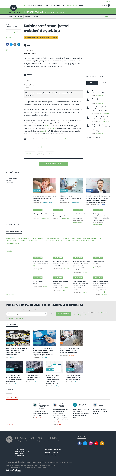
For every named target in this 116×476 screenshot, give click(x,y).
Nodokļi (69, 238)
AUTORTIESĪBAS (19, 455)
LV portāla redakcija (53, 449)
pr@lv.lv (57, 455)
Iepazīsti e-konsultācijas (15, 318)
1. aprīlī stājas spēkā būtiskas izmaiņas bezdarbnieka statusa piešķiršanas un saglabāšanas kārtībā (53, 379)
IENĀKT (108, 1)
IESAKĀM (9, 251)
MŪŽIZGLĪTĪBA (10, 183)
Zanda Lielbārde (29, 85)
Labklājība (11, 240)
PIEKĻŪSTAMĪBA (19, 453)
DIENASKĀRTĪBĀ (55, 5)
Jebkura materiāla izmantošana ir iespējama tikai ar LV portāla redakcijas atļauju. (30, 465)
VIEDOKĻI (46, 5)
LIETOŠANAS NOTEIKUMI (22, 451)
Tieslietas (11, 238)
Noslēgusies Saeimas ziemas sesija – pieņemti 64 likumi (100, 411)
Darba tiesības (99, 95)
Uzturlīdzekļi (37, 240)
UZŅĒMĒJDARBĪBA (11, 178)
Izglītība (40, 153)
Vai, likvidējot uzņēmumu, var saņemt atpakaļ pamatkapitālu (81, 216)
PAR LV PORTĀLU (19, 449)
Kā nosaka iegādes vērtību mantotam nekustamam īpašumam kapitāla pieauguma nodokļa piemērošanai (81, 266)
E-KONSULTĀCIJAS (72, 5)
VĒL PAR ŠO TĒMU (12, 172)
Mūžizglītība (50, 153)
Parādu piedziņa (104, 113)
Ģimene (65, 240)
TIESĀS (63, 5)
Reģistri (17, 384)
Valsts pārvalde (101, 416)
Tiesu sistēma (78, 240)
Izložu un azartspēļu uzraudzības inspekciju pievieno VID (33, 377)
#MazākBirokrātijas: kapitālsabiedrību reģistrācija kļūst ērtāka (70, 198)
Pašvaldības (24, 240)
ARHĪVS (80, 5)
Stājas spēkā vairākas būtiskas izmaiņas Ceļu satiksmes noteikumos (73, 377)
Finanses (37, 381)
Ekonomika (79, 420)
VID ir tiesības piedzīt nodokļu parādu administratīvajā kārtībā (99, 109)
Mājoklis (81, 238)
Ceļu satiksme (45, 357)
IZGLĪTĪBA (9, 180)
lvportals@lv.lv (54, 453)
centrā (47, 125)
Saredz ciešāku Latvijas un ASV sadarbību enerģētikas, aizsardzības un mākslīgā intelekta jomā (81, 413)
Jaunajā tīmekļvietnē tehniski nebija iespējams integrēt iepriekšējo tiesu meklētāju (80, 286)
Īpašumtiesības (57, 238)
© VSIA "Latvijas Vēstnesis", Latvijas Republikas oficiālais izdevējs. (26, 467)
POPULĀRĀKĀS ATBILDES (95, 76)
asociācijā (50, 128)
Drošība (58, 424)
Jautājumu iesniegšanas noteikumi (59, 139)
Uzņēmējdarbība (14, 32)
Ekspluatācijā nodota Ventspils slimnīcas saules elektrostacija (41, 413)
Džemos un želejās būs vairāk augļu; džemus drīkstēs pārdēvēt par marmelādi (44, 198)
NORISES (39, 5)
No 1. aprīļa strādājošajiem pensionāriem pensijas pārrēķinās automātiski (69, 350)
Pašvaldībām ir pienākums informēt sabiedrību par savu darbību (61, 263)
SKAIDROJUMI (32, 5)
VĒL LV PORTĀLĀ (12, 325)
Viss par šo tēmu (13, 224)
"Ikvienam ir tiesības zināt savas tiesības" (25, 462)
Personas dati (12, 243)
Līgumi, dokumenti (104, 121)
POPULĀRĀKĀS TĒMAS (14, 232)
